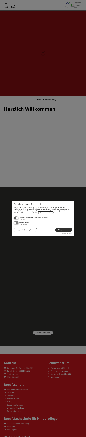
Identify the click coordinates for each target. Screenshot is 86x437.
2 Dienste (23, 224)
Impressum (57, 213)
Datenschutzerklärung (46, 213)
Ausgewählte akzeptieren (25, 230)
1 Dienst (22, 219)
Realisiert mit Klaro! (67, 233)
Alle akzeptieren (64, 230)
